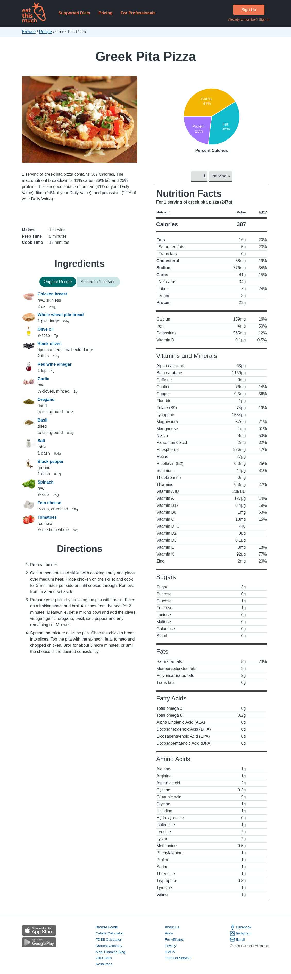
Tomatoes (46, 517)
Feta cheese (49, 503)
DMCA (170, 952)
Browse (29, 31)
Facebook (240, 927)
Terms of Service (177, 958)
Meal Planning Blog (110, 952)
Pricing (105, 13)
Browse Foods (107, 927)
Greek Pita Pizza (145, 56)
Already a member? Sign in (248, 19)
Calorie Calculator (109, 933)
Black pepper (50, 461)
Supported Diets (74, 13)
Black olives (49, 343)
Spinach (45, 482)
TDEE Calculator (108, 939)
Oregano (45, 399)
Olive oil (45, 329)
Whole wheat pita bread (60, 315)
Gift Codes (104, 958)
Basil (42, 420)
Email (237, 939)
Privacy (170, 945)
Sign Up (248, 9)
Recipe (45, 31)
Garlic (43, 379)
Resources (104, 964)
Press (169, 933)
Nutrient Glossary (109, 945)
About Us (172, 927)
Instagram (240, 933)
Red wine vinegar (54, 364)
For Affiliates (174, 939)
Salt (41, 441)
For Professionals (138, 13)
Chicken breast (52, 294)
